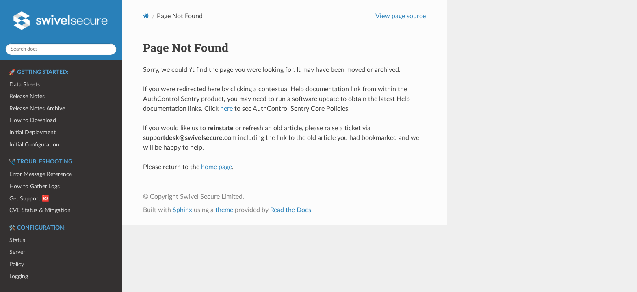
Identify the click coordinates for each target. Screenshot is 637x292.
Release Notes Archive (37, 108)
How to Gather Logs (34, 186)
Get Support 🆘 (29, 198)
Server (17, 252)
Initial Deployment (32, 132)
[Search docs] (61, 49)
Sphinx (182, 210)
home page (216, 167)
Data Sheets (24, 85)
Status (17, 240)
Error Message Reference (40, 174)
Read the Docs (290, 210)
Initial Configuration (34, 145)
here (226, 108)
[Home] (146, 16)
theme (224, 210)
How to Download (32, 120)
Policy (16, 264)
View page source (400, 16)
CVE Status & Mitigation (40, 210)
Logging (18, 276)
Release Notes (27, 96)
